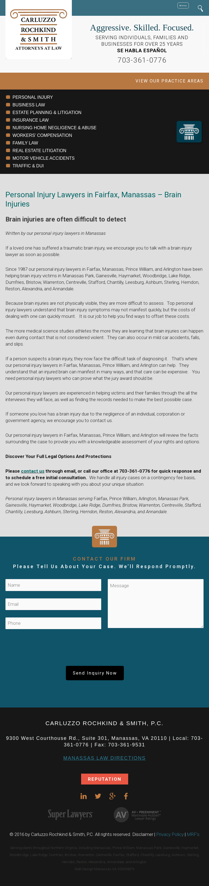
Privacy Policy (170, 834)
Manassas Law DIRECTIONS (104, 758)
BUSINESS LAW (29, 105)
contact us (32, 471)
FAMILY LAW (25, 143)
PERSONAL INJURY (33, 97)
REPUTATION (104, 779)
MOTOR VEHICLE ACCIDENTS (44, 158)
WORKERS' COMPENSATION (42, 135)
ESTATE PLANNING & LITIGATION (47, 112)
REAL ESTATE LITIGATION (39, 150)
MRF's (193, 834)
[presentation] (104, 649)
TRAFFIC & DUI (28, 166)
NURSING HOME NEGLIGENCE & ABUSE (55, 127)
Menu (183, 5)
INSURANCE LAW (31, 120)
